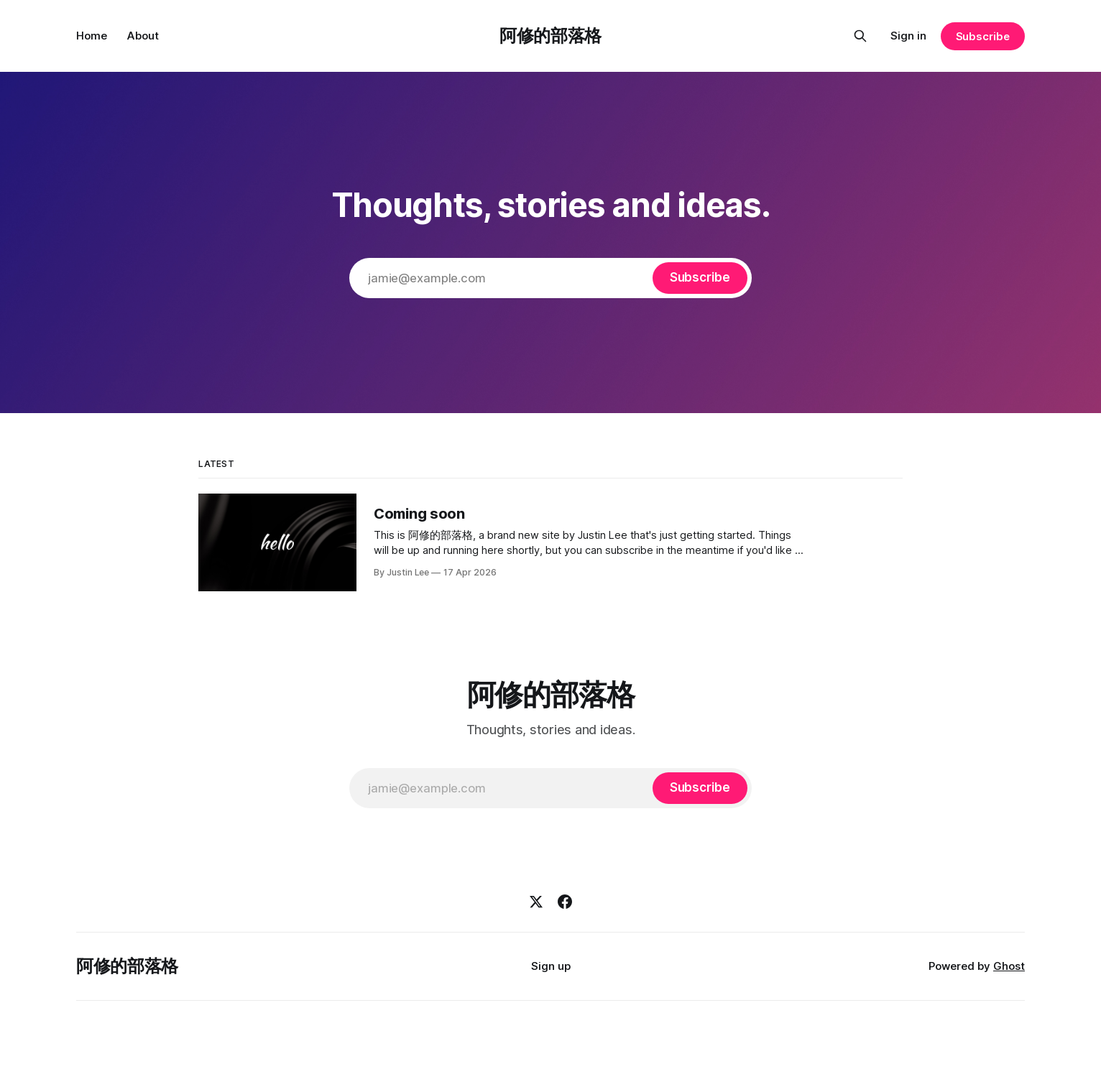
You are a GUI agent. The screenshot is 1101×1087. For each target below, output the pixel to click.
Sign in (908, 35)
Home (91, 35)
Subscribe (983, 36)
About (143, 35)
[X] (536, 901)
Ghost (1009, 966)
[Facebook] (565, 901)
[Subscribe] (700, 278)
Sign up (551, 966)
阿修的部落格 (550, 35)
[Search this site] (860, 35)
